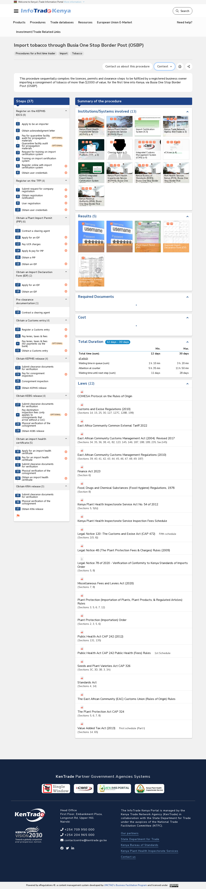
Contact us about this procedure (127, 66)
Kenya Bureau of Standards (139, 845)
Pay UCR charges (31, 244)
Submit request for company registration (37, 189)
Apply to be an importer (35, 124)
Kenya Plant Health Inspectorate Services (149, 851)
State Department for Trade (140, 839)
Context (164, 66)
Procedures (38, 22)
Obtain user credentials (34, 172)
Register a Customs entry (36, 329)
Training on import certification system (39, 159)
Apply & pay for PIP (32, 250)
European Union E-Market (114, 22)
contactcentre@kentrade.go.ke (85, 840)
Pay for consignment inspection (33, 374)
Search (182, 11)
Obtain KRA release (32, 509)
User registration (31, 203)
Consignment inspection (35, 381)
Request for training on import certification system (39, 152)
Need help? (184, 22)
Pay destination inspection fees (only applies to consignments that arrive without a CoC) (33, 415)
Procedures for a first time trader (35, 53)
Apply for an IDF (31, 237)
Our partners (130, 833)
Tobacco (77, 53)
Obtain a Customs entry (35, 350)
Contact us (128, 857)
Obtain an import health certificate (35, 478)
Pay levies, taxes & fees (34, 336)
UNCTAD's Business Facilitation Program (125, 885)
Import (63, 53)
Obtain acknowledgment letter (38, 130)
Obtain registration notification (32, 196)
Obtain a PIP (28, 257)
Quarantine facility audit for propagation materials (35, 145)
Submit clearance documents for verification (38, 367)
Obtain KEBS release (33, 431)
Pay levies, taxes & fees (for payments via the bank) (34, 343)
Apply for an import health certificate (36, 451)
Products (19, 22)
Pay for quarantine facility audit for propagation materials (36, 138)
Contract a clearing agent (36, 231)
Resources (85, 22)
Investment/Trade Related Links (38, 32)
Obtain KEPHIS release (34, 388)
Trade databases (62, 22)
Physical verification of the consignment (36, 424)
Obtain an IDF (29, 264)
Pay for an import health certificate (35, 458)
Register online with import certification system (37, 166)
